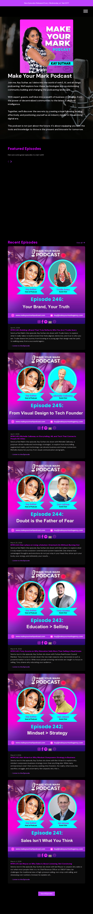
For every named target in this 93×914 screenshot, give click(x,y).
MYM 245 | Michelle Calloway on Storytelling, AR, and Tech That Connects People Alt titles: (43, 437)
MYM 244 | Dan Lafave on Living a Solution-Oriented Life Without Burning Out (45, 545)
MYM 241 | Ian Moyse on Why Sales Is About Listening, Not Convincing (41, 864)
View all (80, 243)
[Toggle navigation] (86, 11)
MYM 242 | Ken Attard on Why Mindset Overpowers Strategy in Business (43, 757)
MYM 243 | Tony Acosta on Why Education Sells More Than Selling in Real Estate (46, 651)
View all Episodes (46, 894)
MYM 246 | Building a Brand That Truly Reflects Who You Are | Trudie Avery (44, 330)
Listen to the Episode (20, 346)
